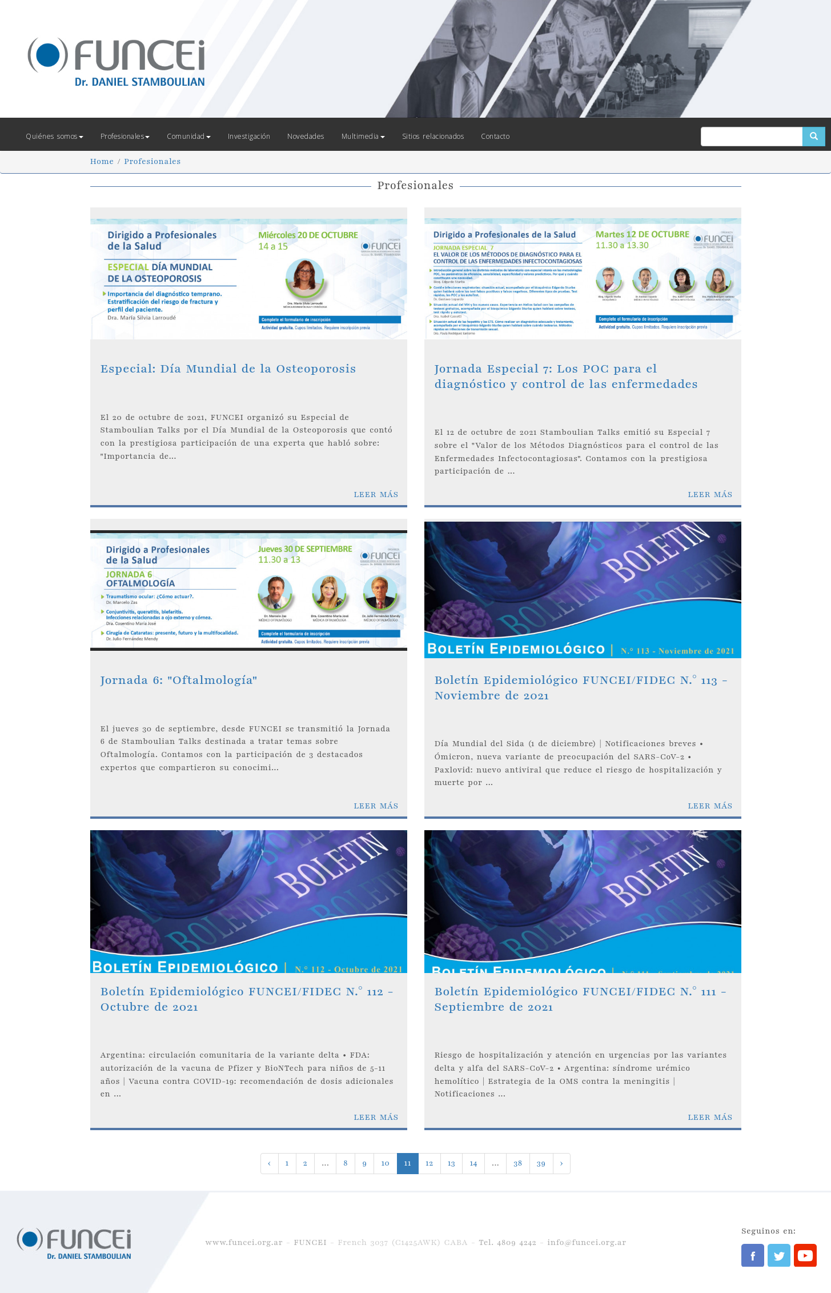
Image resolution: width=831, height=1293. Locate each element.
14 (473, 1163)
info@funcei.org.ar (586, 1242)
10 (385, 1163)
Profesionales (125, 136)
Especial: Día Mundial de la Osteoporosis (228, 369)
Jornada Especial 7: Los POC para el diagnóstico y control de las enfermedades (566, 376)
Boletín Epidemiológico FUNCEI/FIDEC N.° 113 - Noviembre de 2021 (581, 687)
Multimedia (363, 136)
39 (541, 1163)
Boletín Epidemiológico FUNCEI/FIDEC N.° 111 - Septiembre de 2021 (581, 999)
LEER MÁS (376, 494)
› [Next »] (562, 1163)
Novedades (305, 136)
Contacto (495, 136)
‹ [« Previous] (269, 1163)
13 (452, 1163)
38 (517, 1163)
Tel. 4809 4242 (507, 1242)
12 (429, 1163)
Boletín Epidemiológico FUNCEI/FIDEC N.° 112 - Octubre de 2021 (247, 999)
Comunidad (189, 136)
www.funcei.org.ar (244, 1242)
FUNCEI (310, 1242)
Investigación (249, 136)
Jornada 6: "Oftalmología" (179, 680)
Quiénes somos (54, 136)
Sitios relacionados (433, 136)
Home (102, 161)
